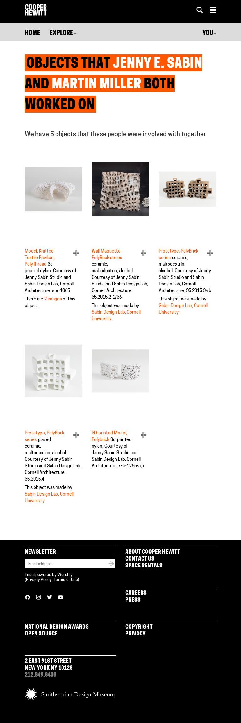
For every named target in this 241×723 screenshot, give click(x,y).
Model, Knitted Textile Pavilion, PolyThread (40, 258)
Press (133, 600)
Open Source (41, 634)
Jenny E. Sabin (157, 64)
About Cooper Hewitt (152, 552)
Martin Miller (96, 85)
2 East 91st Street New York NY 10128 (48, 664)
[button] (213, 11)
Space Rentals (144, 566)
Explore (63, 33)
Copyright (139, 627)
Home (32, 33)
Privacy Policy (39, 580)
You (209, 33)
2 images (53, 299)
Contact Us (139, 559)
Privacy (135, 634)
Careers (136, 593)
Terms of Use (66, 580)
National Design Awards (57, 627)
